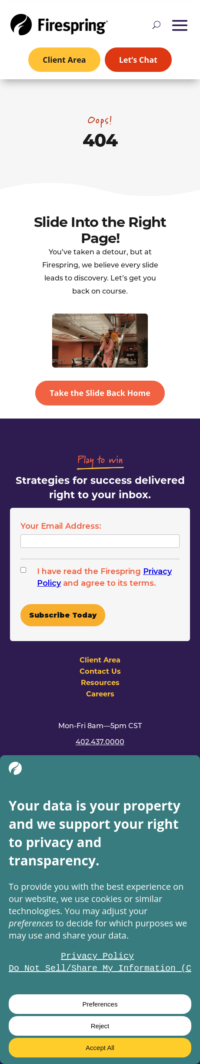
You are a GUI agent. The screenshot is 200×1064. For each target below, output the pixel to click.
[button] (180, 25)
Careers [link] (100, 693)
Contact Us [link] (100, 671)
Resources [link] (100, 682)
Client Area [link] (64, 59)
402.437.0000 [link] (100, 741)
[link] (59, 24)
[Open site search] (156, 25)
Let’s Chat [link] (138, 59)
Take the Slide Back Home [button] (100, 393)
